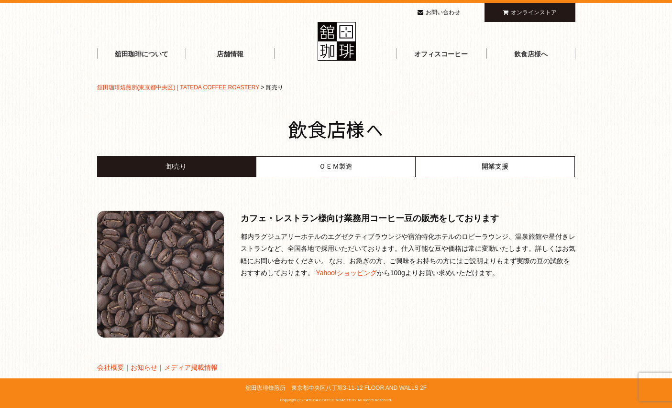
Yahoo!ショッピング (346, 273)
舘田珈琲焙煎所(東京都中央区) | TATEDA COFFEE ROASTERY (178, 87)
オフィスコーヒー (441, 54)
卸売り (176, 166)
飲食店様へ (531, 54)
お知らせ (144, 367)
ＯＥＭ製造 (336, 166)
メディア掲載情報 (191, 367)
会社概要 (110, 367)
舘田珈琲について (141, 54)
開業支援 (495, 166)
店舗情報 (230, 54)
